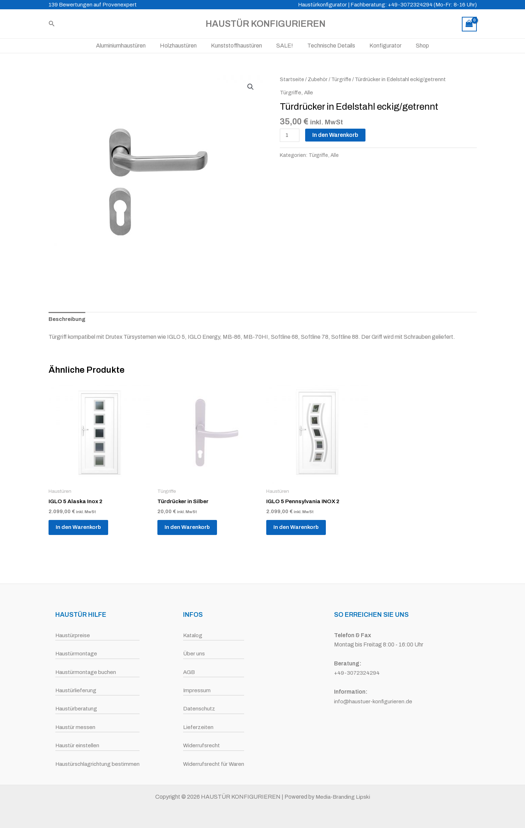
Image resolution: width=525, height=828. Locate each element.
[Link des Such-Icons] (52, 24)
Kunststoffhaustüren (239, 46)
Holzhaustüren (184, 46)
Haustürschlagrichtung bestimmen (97, 764)
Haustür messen (74, 727)
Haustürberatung (75, 708)
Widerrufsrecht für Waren (213, 764)
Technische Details (328, 46)
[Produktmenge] (290, 135)
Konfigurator (380, 46)
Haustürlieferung (75, 690)
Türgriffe (342, 79)
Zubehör (318, 79)
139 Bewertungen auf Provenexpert (93, 5)
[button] (250, 86)
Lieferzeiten (197, 727)
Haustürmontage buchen (85, 672)
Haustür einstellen (76, 745)
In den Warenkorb (336, 135)
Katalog (192, 635)
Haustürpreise (72, 635)
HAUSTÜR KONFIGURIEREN (265, 24)
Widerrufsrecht (201, 745)
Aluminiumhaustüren (129, 46)
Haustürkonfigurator (322, 5)
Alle (308, 92)
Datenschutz (198, 708)
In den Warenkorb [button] (82, 530)
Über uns (193, 653)
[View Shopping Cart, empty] (469, 24)
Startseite (292, 79)
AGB (188, 672)
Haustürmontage (75, 653)
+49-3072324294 (357, 673)
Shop (413, 46)
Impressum (196, 690)
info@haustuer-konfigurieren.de (374, 701)
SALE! (284, 46)
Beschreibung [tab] (67, 319)
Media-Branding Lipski (343, 797)
